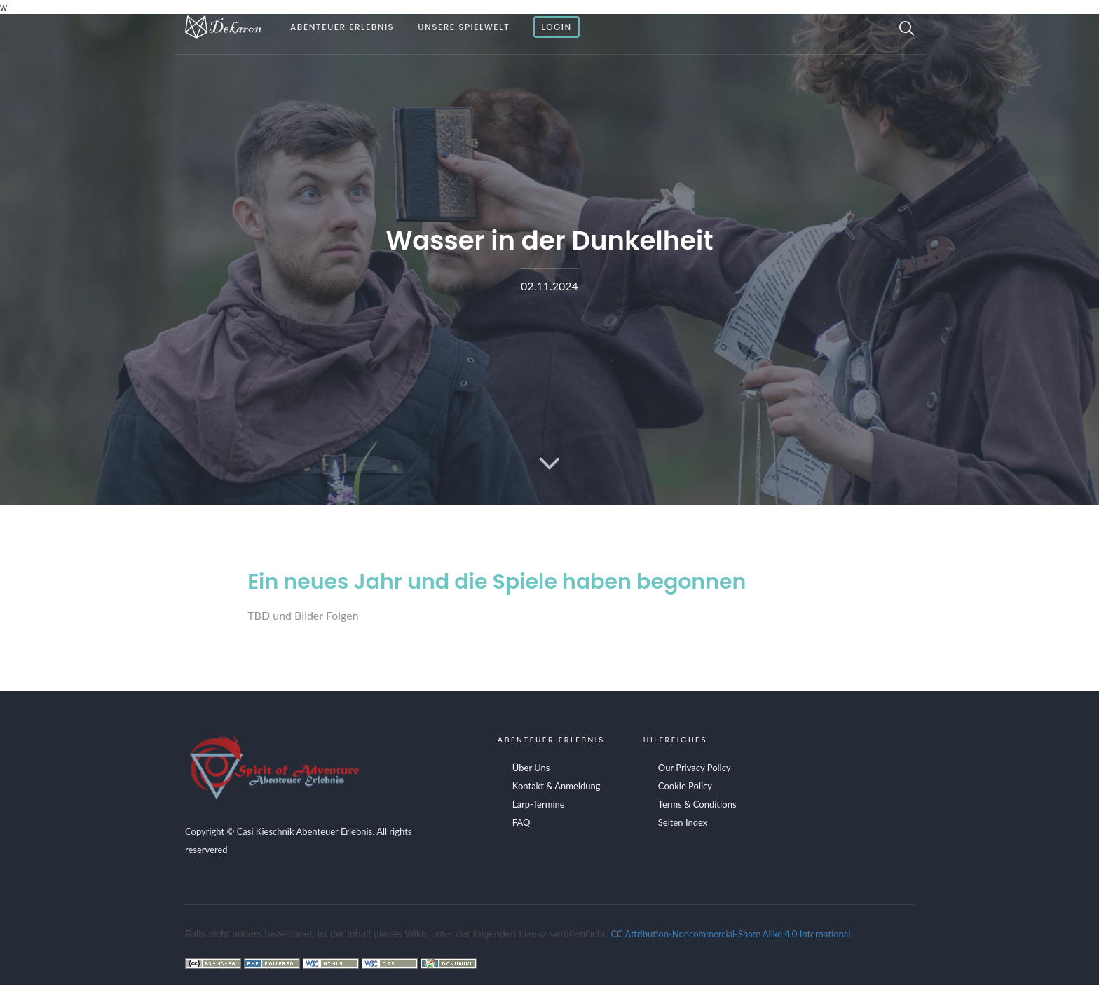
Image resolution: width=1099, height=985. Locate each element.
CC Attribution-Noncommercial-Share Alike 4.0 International (731, 933)
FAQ (521, 822)
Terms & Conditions (697, 804)
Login (556, 27)
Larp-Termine (538, 804)
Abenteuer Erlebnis (342, 27)
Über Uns (531, 767)
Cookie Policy (685, 786)
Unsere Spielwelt (464, 27)
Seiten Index (682, 822)
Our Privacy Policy (694, 767)
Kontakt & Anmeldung (556, 786)
